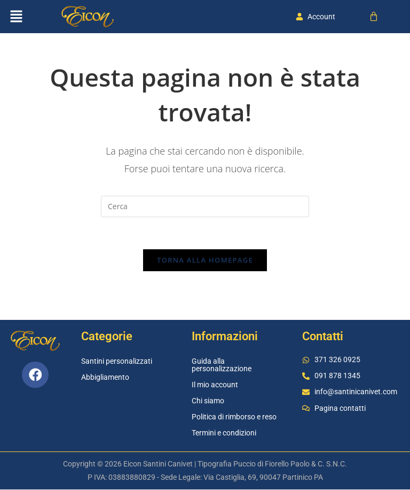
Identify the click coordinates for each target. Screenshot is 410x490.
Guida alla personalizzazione (221, 365)
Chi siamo (208, 401)
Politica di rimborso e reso (234, 417)
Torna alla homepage (205, 260)
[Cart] (374, 16)
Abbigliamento (105, 377)
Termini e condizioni (224, 433)
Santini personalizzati (116, 361)
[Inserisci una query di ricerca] (205, 206)
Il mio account (215, 385)
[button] (16, 16)
